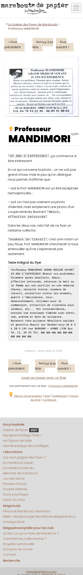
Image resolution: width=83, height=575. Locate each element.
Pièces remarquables (25, 396)
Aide (47, 396)
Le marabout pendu (18, 468)
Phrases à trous (15, 484)
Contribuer (50, 400)
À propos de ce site (18, 549)
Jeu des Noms (14, 478)
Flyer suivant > (63, 44)
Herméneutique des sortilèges (26, 446)
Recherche (11, 560)
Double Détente (15, 489)
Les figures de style (17, 440)
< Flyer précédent (12, 44)
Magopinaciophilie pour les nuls (28, 528)
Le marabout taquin (18, 462)
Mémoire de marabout (20, 473)
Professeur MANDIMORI (63, 386)
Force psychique (15, 494)
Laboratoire (12, 452)
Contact (9, 554)
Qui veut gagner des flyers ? (24, 457)
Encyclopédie (13, 424)
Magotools (12, 506)
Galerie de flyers (21, 430)
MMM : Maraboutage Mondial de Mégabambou (39, 516)
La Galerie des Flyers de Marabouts (33, 24)
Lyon (74, 134)
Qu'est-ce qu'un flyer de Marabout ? (31, 533)
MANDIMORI (39, 139)
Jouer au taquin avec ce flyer (43, 377)
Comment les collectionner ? (25, 538)
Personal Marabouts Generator (27, 511)
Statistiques (59, 396)
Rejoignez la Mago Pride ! (22, 435)
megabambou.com (41, 572)
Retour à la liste (43, 44)
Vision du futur (14, 499)
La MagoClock (14, 522)
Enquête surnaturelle (19, 544)
